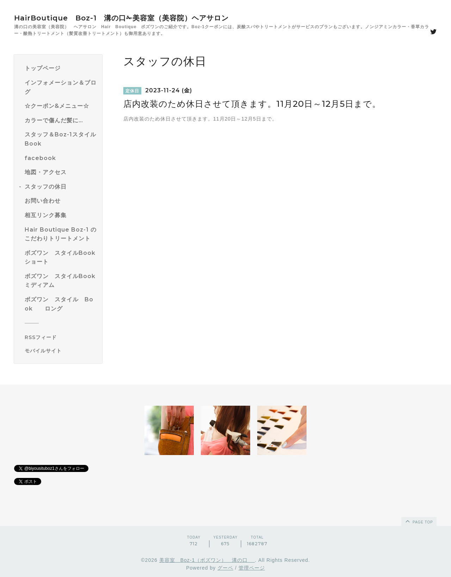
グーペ (225, 568)
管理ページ (252, 568)
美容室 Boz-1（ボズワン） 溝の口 (207, 560)
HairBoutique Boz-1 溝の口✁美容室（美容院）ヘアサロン (121, 18)
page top (418, 520)
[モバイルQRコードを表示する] (61, 351)
